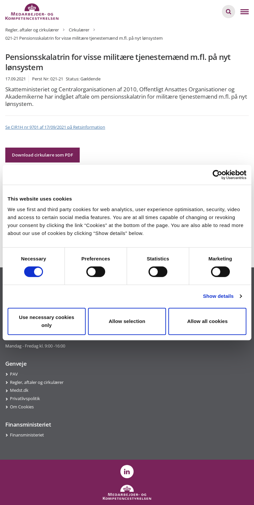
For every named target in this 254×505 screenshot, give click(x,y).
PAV (14, 374)
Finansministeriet (27, 435)
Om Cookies (22, 407)
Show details (218, 296)
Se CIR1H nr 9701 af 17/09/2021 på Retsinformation (55, 127)
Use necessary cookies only (46, 321)
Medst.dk (19, 390)
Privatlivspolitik (25, 398)
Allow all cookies (207, 321)
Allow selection (127, 321)
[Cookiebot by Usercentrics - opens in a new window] (217, 175)
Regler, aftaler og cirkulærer (37, 382)
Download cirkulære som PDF (42, 155)
